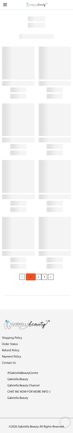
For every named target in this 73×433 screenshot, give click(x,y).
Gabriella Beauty (15, 379)
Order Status (10, 344)
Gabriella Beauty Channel (21, 385)
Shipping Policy (12, 338)
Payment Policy (11, 356)
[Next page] (50, 277)
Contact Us (9, 363)
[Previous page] (22, 277)
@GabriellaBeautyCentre (20, 373)
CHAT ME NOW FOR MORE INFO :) (26, 391)
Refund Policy (10, 350)
